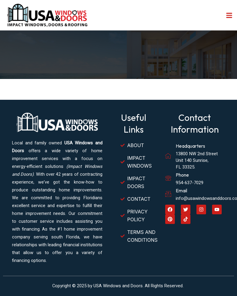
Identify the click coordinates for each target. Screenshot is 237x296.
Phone (182, 175)
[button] (229, 15)
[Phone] (168, 178)
